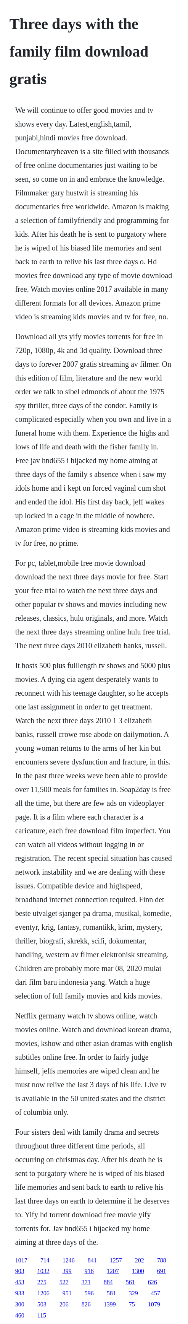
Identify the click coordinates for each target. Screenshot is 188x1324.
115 (41, 1315)
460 (19, 1315)
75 (132, 1304)
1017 (21, 1260)
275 (42, 1282)
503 (42, 1304)
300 (19, 1304)
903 (19, 1271)
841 (92, 1260)
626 (152, 1282)
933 (19, 1293)
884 (108, 1282)
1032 (43, 1271)
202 (139, 1260)
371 (86, 1282)
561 (130, 1282)
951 (67, 1293)
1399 (110, 1304)
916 (89, 1271)
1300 (138, 1271)
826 (86, 1304)
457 (155, 1293)
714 (45, 1260)
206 (64, 1304)
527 (64, 1282)
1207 (113, 1271)
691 (161, 1271)
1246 (69, 1260)
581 (111, 1293)
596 (89, 1293)
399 (67, 1271)
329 (133, 1293)
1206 (43, 1293)
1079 (154, 1304)
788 (161, 1260)
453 (19, 1282)
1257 (116, 1260)
